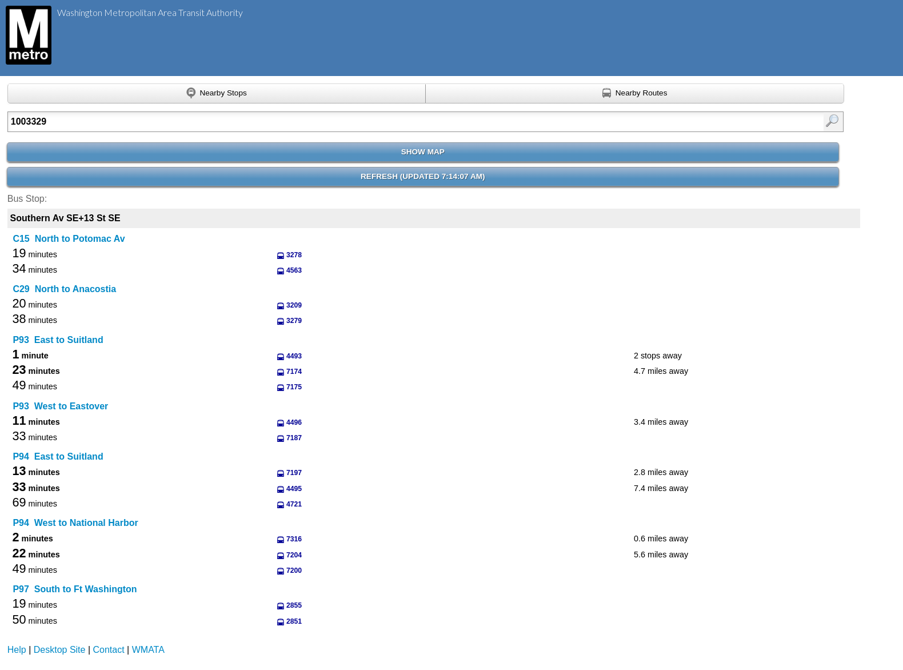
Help (16, 650)
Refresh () (423, 176)
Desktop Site (60, 650)
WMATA (148, 650)
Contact (109, 650)
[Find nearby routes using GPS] (635, 93)
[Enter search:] (365, 121)
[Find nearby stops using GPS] (216, 93)
